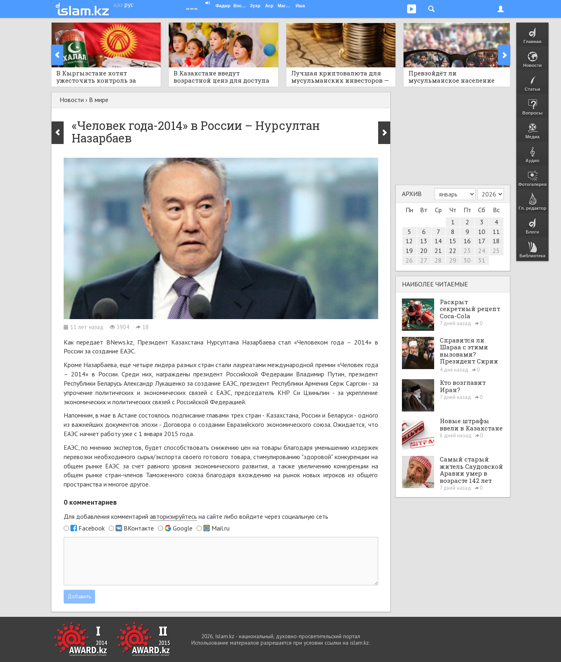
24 (481, 250)
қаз (118, 4)
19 (409, 250)
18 (496, 241)
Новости (72, 100)
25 (496, 250)
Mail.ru (220, 528)
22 (452, 250)
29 (452, 260)
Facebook (92, 528)
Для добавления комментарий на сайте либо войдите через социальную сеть (196, 516)
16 (467, 241)
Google (183, 528)
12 (409, 241)
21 (438, 250)
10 (481, 232)
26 (409, 260)
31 (481, 260)
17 (481, 241)
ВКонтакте (139, 528)
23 (467, 250)
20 (423, 250)
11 (496, 232)
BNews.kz (119, 342)
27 (423, 260)
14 (438, 241)
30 (467, 260)
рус (128, 4)
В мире (98, 100)
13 (423, 241)
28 (438, 260)
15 (452, 241)
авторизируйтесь (173, 516)
